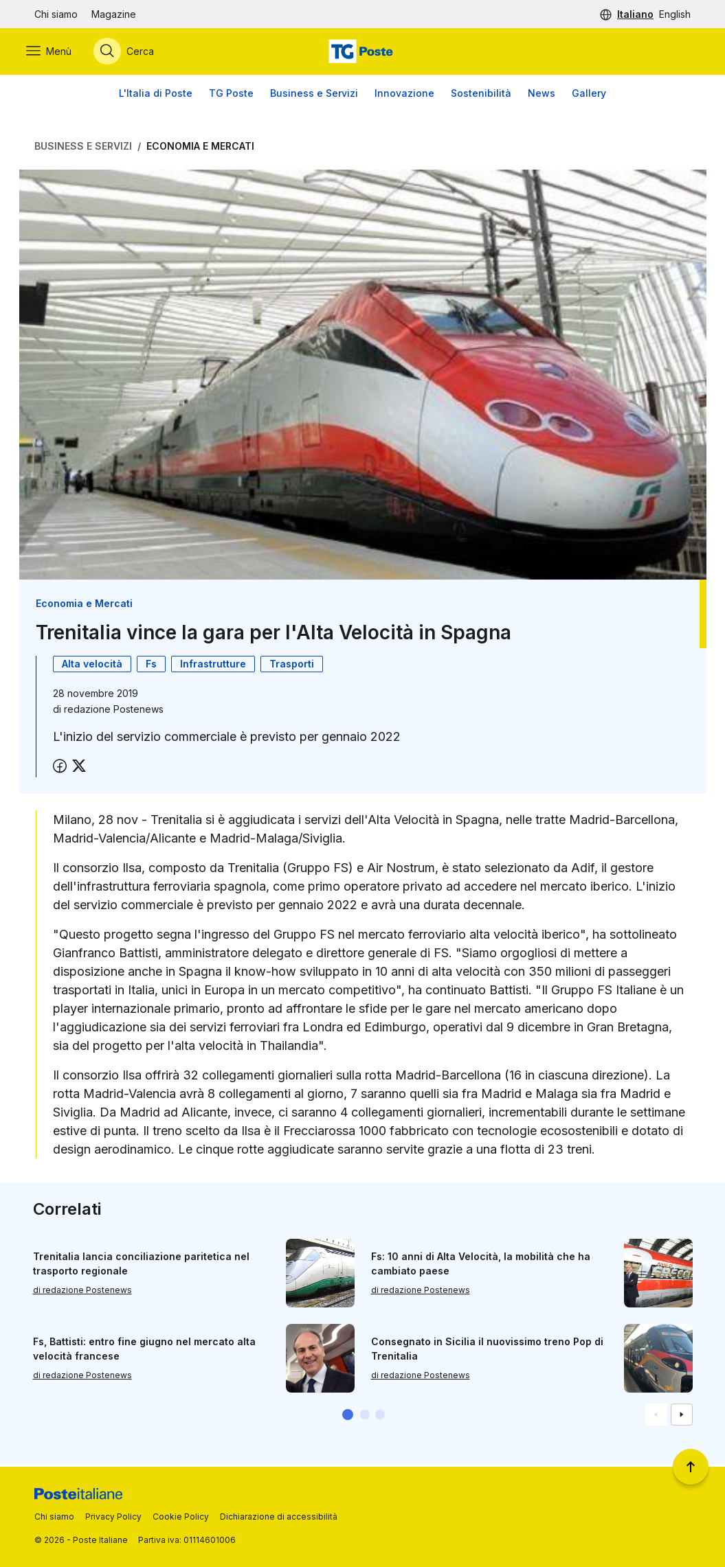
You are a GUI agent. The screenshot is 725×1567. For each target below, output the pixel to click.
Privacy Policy (113, 1516)
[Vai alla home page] (362, 53)
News (541, 96)
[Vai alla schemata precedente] (656, 1417)
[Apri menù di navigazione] (57, 53)
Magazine (113, 14)
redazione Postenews (114, 712)
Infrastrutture (213, 666)
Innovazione (404, 96)
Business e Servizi (314, 96)
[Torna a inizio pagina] (691, 1467)
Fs (151, 666)
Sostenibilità (481, 96)
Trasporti (291, 666)
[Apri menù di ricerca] (132, 53)
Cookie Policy (181, 1516)
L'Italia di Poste (155, 96)
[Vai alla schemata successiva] (682, 1417)
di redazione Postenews (82, 1293)
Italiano (635, 14)
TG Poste (231, 96)
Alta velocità (92, 666)
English (675, 14)
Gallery (589, 96)
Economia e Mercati (200, 149)
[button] (347, 1417)
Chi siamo (56, 14)
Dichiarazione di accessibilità (278, 1516)
